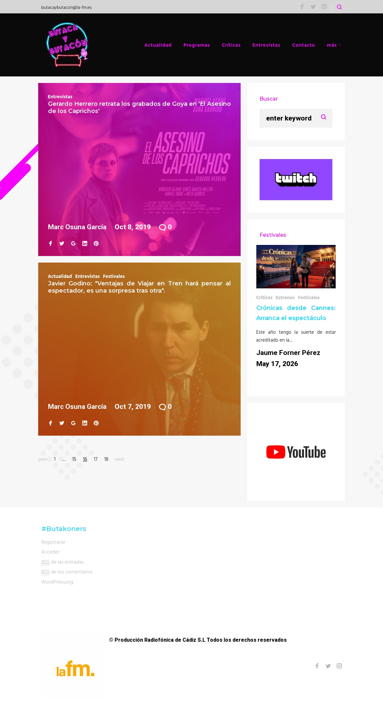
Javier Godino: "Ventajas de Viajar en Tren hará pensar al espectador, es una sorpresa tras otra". (139, 287)
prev (42, 459)
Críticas (231, 45)
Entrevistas (266, 45)
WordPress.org (57, 582)
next (119, 459)
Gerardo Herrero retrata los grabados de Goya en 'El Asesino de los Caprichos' (139, 107)
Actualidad (158, 45)
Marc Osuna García (77, 227)
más (332, 45)
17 (95, 459)
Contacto (303, 45)
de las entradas (62, 562)
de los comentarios (67, 572)
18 (106, 459)
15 (74, 459)
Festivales (114, 276)
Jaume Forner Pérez (288, 353)
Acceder (50, 551)
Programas (197, 45)
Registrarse (53, 542)
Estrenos (285, 297)
